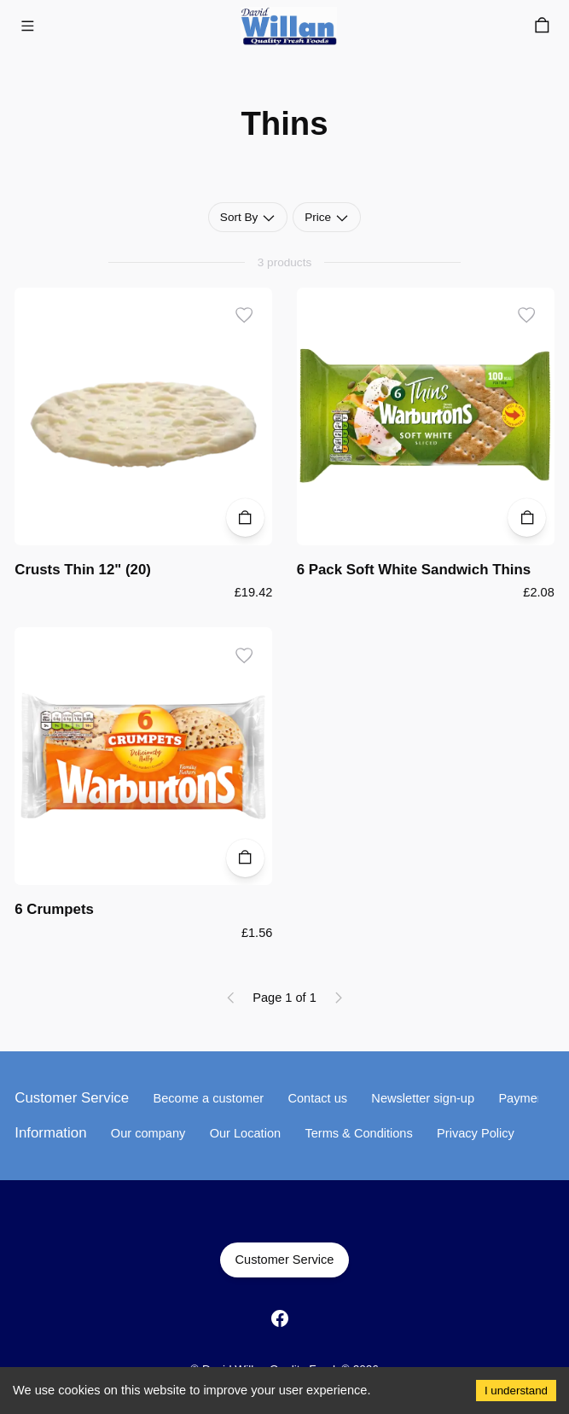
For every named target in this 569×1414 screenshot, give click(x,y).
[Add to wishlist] (244, 315)
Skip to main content (81, 35)
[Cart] (541, 25)
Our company (148, 1133)
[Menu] (27, 25)
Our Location (245, 1133)
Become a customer (208, 1098)
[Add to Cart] (245, 517)
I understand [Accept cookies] (516, 1390)
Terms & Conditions (358, 1133)
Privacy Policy (475, 1133)
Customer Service (284, 1259)
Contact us (317, 1098)
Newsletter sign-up (422, 1098)
